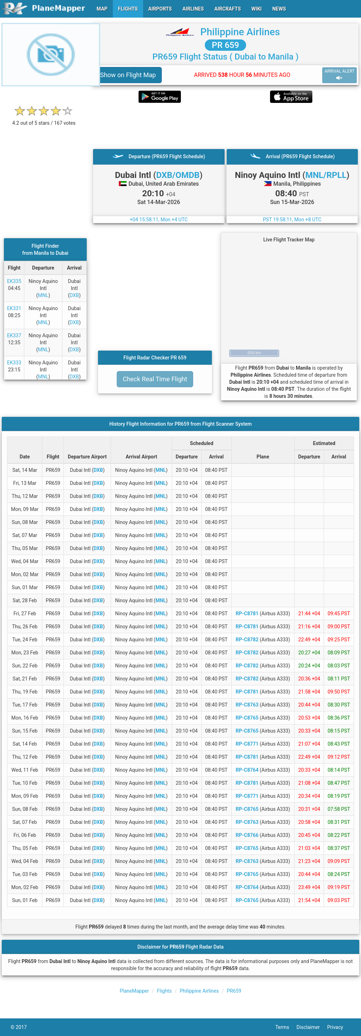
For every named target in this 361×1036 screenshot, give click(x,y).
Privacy (338, 1027)
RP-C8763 (247, 705)
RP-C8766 (247, 835)
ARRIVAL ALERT (339, 75)
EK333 (14, 362)
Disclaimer (311, 1027)
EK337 (14, 335)
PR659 (234, 991)
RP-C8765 (247, 718)
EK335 (14, 281)
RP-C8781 (247, 613)
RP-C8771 (247, 744)
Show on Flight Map (128, 75)
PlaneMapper (134, 991)
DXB (74, 295)
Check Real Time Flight (155, 379)
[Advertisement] (225, 126)
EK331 (14, 308)
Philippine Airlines (240, 32)
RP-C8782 (247, 639)
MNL (43, 295)
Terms (285, 1027)
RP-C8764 (247, 770)
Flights (164, 991)
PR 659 (225, 45)
